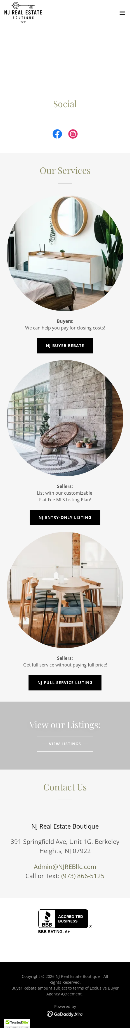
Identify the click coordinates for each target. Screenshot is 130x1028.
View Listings (65, 743)
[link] (23, 12)
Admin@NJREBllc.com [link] (65, 866)
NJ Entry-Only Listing (65, 517)
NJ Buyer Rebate (65, 345)
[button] (122, 12)
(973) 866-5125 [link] (83, 875)
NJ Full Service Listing (65, 682)
